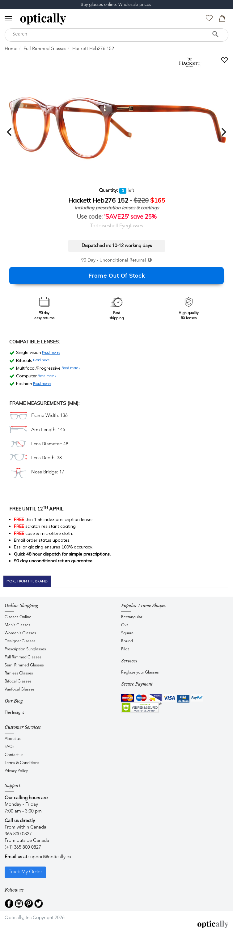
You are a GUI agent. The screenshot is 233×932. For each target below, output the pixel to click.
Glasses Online (18, 617)
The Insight (14, 713)
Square (127, 633)
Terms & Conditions (22, 763)
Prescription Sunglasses (25, 649)
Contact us (14, 755)
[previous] (10, 132)
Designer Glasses (20, 641)
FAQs (10, 747)
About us (13, 739)
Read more (51, 353)
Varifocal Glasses (20, 689)
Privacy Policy (16, 771)
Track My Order (25, 872)
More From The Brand (27, 581)
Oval (125, 625)
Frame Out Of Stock (116, 275)
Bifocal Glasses (18, 681)
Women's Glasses (20, 633)
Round (127, 641)
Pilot (125, 649)
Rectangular (131, 617)
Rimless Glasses (19, 673)
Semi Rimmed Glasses (24, 665)
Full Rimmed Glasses (44, 49)
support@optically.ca (49, 857)
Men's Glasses (17, 625)
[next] (223, 132)
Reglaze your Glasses (140, 672)
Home (11, 49)
